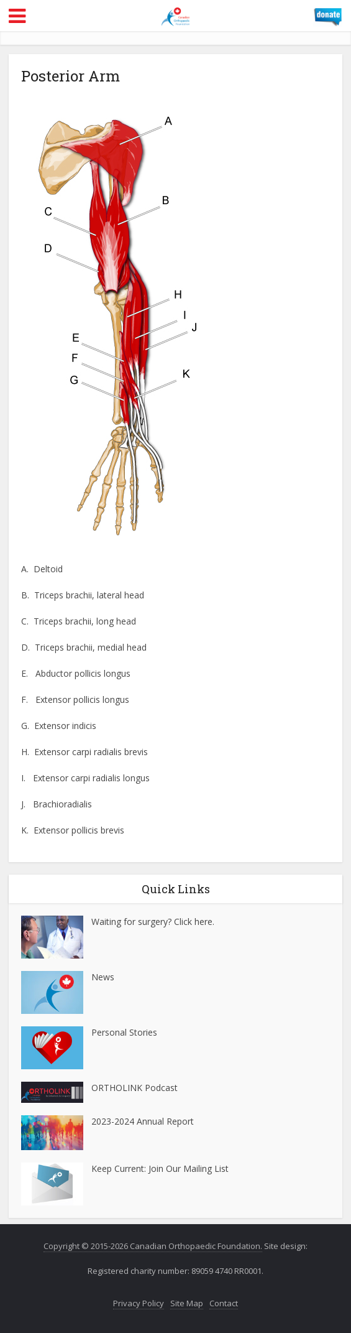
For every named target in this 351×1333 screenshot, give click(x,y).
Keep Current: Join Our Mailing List (160, 1168)
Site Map (186, 1303)
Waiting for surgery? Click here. (152, 921)
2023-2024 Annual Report (142, 1121)
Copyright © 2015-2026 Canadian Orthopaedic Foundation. (152, 1246)
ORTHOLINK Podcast (134, 1088)
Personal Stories (124, 1032)
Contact (223, 1303)
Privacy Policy (138, 1303)
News (102, 977)
